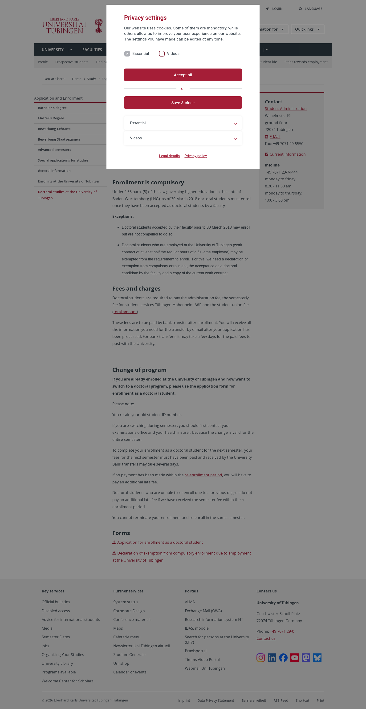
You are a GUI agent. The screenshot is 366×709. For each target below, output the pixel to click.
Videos (173, 53)
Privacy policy (195, 156)
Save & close (183, 102)
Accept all (183, 75)
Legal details (169, 156)
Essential (140, 53)
